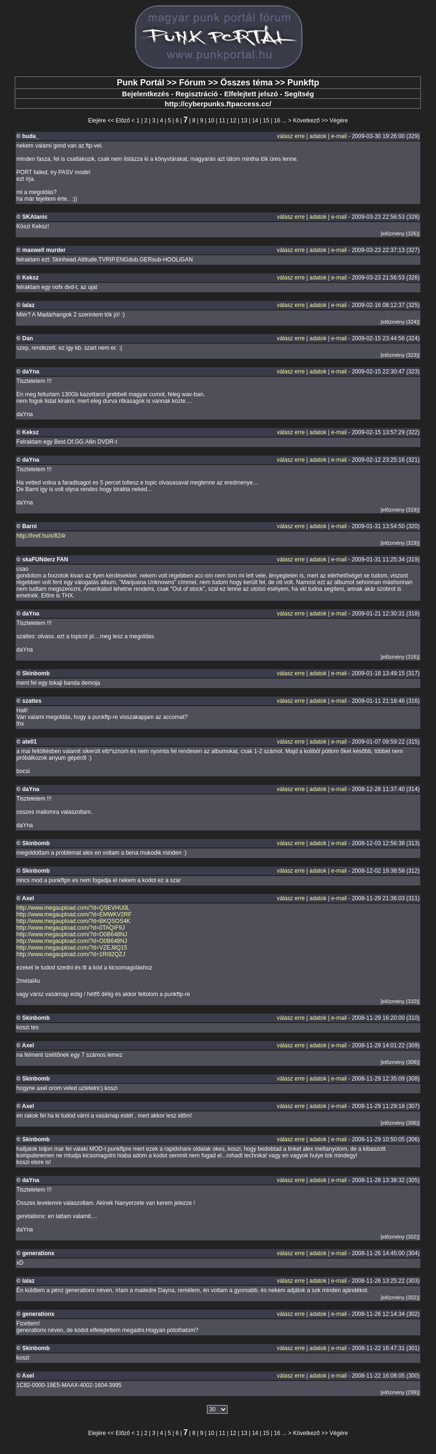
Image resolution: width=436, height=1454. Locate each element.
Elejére (96, 120)
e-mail (339, 136)
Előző (123, 120)
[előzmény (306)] (400, 1123)
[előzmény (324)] (400, 322)
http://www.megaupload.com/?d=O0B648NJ (72, 934)
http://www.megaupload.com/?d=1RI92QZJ (71, 954)
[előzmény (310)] (400, 1001)
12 (233, 120)
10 (211, 120)
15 (266, 120)
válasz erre (291, 136)
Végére (339, 120)
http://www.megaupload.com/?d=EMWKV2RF (74, 914)
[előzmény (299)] (400, 1392)
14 (255, 120)
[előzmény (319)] (400, 510)
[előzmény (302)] (400, 1237)
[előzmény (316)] (400, 657)
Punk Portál (140, 82)
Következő (306, 120)
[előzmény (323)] (400, 355)
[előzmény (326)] (400, 233)
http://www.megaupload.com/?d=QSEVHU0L (73, 907)
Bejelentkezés (145, 94)
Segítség (299, 94)
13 (244, 120)
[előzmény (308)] (400, 1062)
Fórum (192, 82)
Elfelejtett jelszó (251, 94)
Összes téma (246, 82)
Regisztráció (196, 94)
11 (222, 120)
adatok (317, 136)
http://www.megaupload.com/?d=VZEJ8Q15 (72, 947)
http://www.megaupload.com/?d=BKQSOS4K (74, 921)
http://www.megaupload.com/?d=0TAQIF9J (71, 927)
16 (277, 120)
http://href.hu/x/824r (41, 535)
